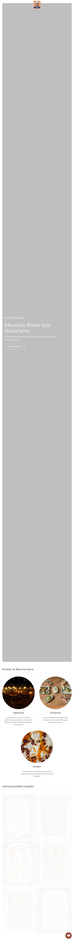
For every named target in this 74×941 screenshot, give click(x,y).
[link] (37, 1)
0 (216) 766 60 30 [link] (15, 318)
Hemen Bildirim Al (15, 346)
